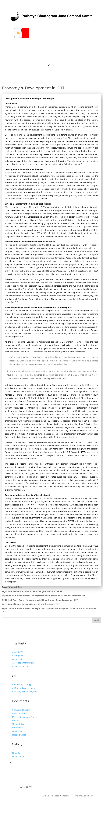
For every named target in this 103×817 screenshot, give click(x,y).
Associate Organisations (23, 662)
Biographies (17, 655)
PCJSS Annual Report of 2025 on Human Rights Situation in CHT (32, 591)
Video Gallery (18, 756)
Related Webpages (60, 796)
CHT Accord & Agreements (24, 688)
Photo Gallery (18, 753)
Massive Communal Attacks (24, 717)
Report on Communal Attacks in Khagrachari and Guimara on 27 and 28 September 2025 (44, 595)
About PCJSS (17, 652)
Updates (16, 720)
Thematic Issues (19, 724)
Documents (17, 727)
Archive (45, 796)
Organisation (18, 659)
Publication (17, 731)
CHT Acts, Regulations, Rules (25, 691)
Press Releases (19, 734)
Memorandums (19, 713)
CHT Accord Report (21, 710)
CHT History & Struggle (22, 684)
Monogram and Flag (21, 666)
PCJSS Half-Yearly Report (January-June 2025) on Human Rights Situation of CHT (40, 600)
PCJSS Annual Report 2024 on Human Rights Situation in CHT (31, 604)
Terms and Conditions (82, 796)
